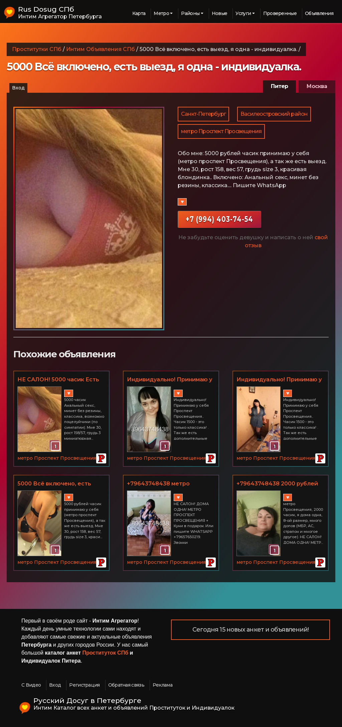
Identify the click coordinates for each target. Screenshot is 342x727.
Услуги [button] (243, 13)
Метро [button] (161, 13)
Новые (219, 13)
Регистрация (84, 685)
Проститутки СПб (36, 49)
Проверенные (280, 13)
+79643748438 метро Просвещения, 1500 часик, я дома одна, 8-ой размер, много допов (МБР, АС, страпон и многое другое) (168, 484)
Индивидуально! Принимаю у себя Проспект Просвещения (170, 380)
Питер (279, 86)
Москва (317, 86)
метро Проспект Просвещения (221, 131)
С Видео (31, 685)
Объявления (319, 13)
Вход (18, 88)
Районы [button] (190, 13)
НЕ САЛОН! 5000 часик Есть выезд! (58, 380)
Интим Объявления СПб (100, 49)
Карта (139, 13)
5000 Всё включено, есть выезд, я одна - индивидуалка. (54, 484)
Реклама (162, 685)
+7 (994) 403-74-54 (219, 219)
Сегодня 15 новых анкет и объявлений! (250, 629)
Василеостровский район (274, 114)
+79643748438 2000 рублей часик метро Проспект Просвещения (277, 484)
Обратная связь (126, 685)
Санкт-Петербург (203, 114)
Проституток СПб (105, 653)
